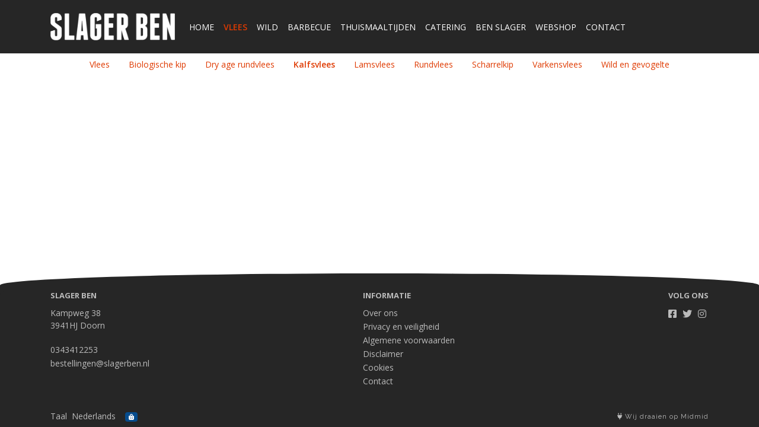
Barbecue (309, 27)
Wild (267, 27)
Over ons (380, 312)
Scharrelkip (493, 64)
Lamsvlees (374, 64)
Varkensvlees (557, 64)
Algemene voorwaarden (409, 340)
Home (201, 27)
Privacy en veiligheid (401, 326)
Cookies (378, 367)
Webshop (555, 27)
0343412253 (74, 349)
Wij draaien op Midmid (663, 416)
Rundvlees (433, 64)
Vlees (235, 27)
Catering (445, 27)
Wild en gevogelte (635, 64)
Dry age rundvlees (240, 64)
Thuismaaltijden (378, 27)
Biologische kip (157, 64)
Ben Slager (501, 27)
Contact (606, 27)
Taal (58, 416)
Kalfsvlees (314, 64)
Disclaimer (383, 353)
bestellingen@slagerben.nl (99, 363)
